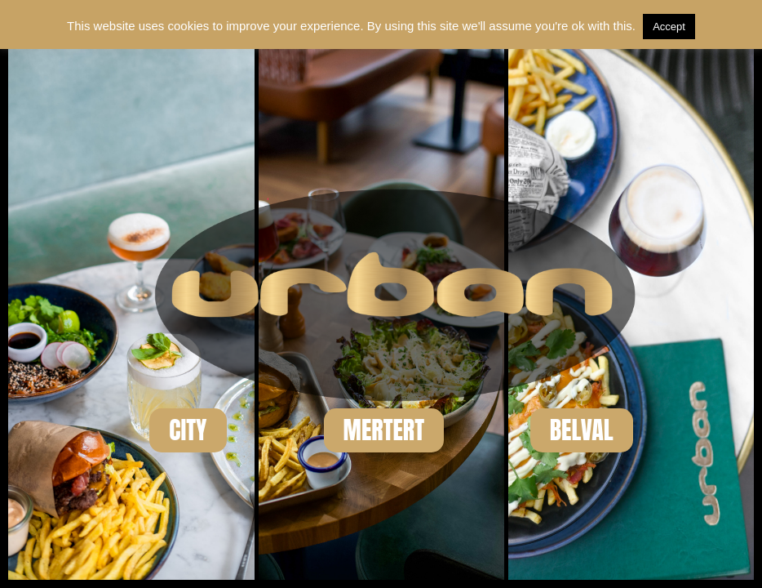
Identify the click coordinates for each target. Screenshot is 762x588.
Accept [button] (669, 26)
